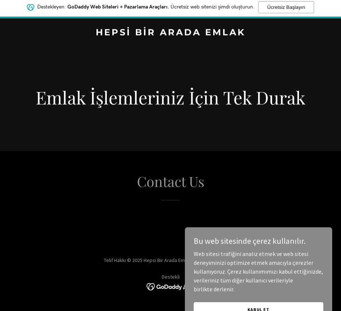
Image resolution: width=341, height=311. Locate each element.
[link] (171, 33)
